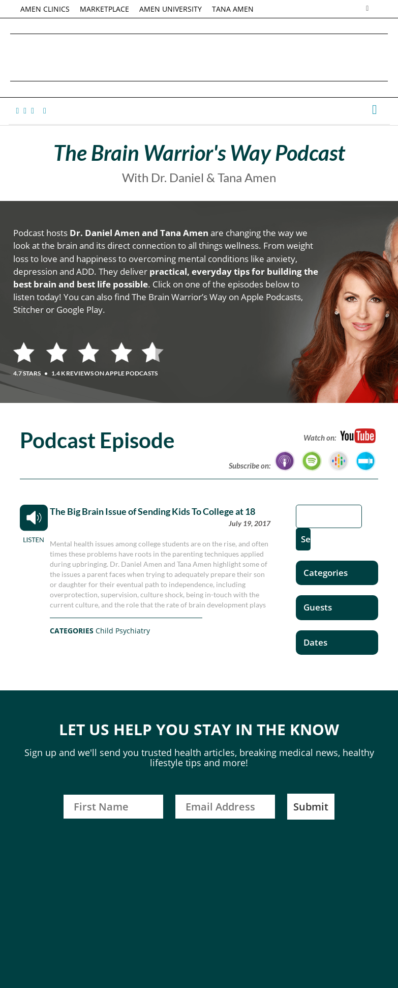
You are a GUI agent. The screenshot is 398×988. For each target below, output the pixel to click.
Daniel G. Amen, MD (199, 57)
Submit (310, 806)
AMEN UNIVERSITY (170, 9)
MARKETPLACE (104, 9)
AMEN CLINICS (45, 9)
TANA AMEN (233, 9)
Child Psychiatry (123, 630)
